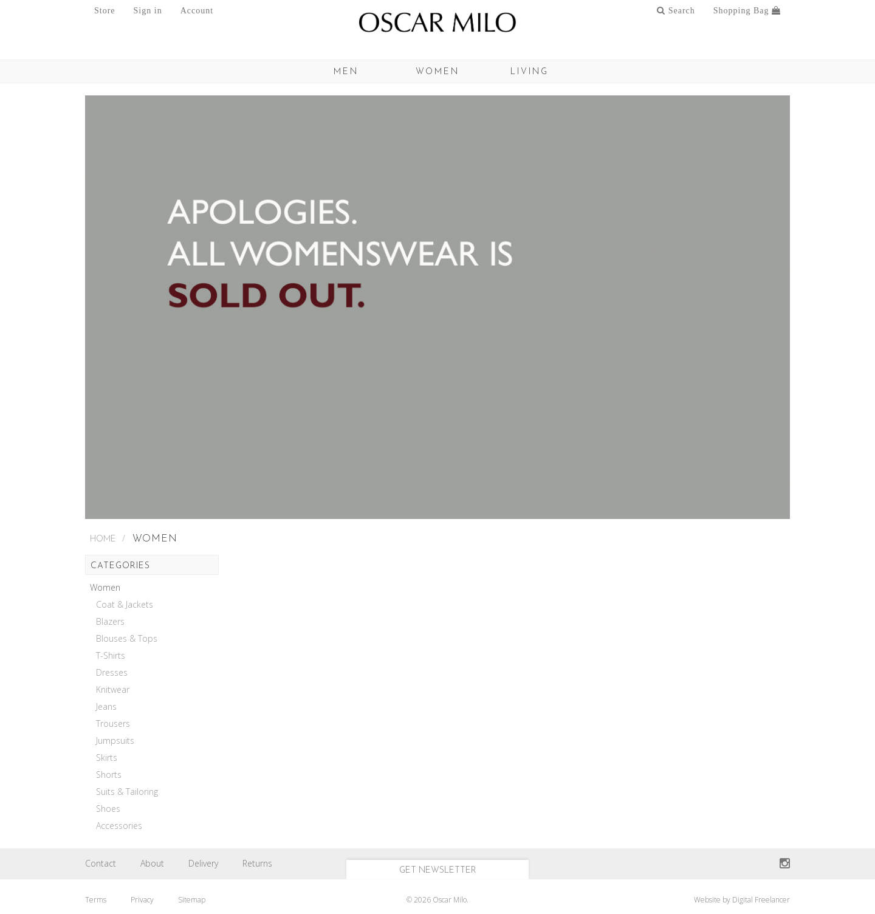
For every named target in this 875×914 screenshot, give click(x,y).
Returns (257, 863)
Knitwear (112, 690)
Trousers (113, 724)
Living (529, 72)
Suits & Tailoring (127, 792)
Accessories (119, 826)
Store (104, 10)
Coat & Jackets (124, 604)
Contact (100, 863)
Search (676, 10)
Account (196, 10)
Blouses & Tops (126, 638)
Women (437, 72)
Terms (95, 900)
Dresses (112, 672)
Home (103, 539)
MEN (346, 72)
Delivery (203, 863)
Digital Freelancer (761, 900)
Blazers (110, 621)
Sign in (148, 10)
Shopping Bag (747, 10)
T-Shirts (110, 655)
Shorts (109, 775)
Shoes (108, 809)
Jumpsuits (115, 741)
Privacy (142, 900)
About (152, 863)
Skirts (106, 758)
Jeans (106, 707)
